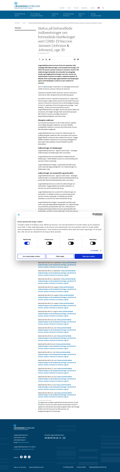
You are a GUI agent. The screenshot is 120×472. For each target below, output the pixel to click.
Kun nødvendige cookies (31, 256)
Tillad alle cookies (88, 256)
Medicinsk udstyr (81, 15)
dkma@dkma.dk (23, 442)
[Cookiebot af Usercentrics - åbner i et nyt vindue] (93, 214)
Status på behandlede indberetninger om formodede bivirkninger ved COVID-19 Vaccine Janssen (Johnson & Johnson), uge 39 (65, 23)
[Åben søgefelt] (103, 8)
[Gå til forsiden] (28, 5)
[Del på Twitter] (46, 59)
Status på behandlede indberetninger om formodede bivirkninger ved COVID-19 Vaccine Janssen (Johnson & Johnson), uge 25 (57, 362)
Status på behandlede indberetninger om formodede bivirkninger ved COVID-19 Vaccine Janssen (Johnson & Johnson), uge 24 (57, 370)
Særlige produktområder (96, 15)
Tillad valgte (60, 256)
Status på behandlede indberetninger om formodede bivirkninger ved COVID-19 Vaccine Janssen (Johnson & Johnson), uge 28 (57, 338)
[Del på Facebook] (39, 59)
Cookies (92, 8)
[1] (47, 87)
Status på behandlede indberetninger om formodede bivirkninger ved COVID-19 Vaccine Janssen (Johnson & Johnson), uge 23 (57, 379)
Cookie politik (81, 467)
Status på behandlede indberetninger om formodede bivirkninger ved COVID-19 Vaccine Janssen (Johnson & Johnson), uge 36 (57, 273)
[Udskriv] (78, 59)
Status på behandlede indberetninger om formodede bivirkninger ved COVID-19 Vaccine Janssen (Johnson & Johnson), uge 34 (57, 289)
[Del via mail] (49, 59)
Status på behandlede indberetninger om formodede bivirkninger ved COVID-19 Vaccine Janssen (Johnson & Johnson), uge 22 (57, 387)
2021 (24, 23)
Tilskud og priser (55, 15)
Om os (69, 8)
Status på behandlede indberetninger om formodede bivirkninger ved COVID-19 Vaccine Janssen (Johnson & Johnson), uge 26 (57, 354)
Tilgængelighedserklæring (97, 467)
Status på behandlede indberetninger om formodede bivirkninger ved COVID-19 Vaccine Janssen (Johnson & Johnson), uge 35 (57, 281)
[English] (99, 7)
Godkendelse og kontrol (19, 15)
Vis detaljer (95, 250)
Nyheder (62, 8)
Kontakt (76, 8)
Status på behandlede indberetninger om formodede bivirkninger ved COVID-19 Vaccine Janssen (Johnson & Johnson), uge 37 (57, 265)
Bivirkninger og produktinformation (36, 15)
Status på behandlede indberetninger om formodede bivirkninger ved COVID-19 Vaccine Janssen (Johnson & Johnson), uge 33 (57, 297)
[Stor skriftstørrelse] (74, 59)
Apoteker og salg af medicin (68, 15)
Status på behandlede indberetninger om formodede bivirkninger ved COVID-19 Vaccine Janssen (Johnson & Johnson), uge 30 (57, 322)
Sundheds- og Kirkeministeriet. (24, 449)
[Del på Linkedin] (42, 59)
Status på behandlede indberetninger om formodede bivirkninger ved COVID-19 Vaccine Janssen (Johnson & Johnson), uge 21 (57, 395)
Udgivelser (84, 8)
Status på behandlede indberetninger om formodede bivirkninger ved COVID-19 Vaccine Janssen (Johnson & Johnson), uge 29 (57, 330)
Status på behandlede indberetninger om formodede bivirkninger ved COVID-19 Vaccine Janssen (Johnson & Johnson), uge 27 (57, 346)
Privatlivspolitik (68, 467)
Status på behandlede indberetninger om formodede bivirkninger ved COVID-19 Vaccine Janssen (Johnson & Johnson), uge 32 (57, 305)
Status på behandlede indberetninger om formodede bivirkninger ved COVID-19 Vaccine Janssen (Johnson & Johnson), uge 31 (57, 313)
